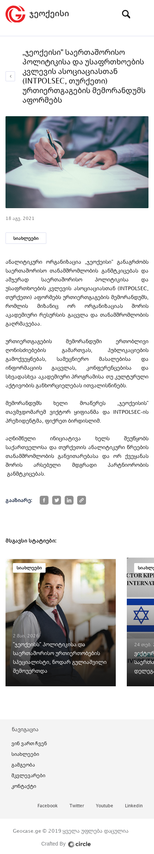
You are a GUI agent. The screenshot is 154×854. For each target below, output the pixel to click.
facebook (47, 806)
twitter (76, 806)
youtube (104, 806)
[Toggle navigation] (142, 14)
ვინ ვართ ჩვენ (29, 743)
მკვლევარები (28, 775)
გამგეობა (23, 764)
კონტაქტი (23, 786)
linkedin (134, 806)
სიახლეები (26, 238)
